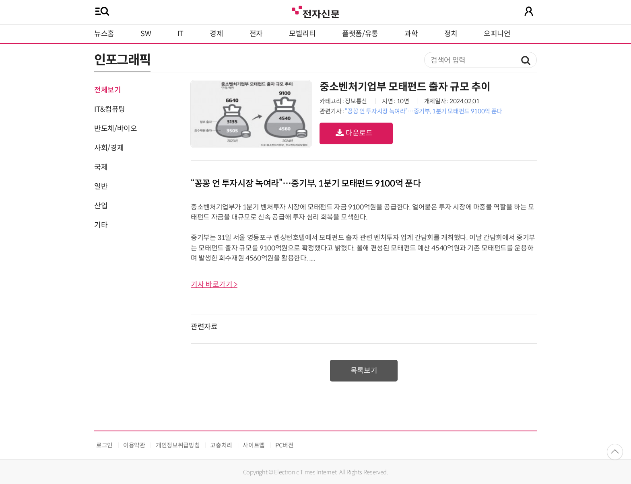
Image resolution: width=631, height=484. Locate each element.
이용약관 (134, 445)
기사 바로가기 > (214, 284)
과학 (411, 33)
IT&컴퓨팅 (109, 109)
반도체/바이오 (115, 128)
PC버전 (284, 445)
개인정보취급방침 (178, 445)
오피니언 (497, 33)
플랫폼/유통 (360, 33)
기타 (100, 225)
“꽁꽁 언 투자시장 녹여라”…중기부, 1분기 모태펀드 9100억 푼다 (423, 111)
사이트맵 (254, 445)
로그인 (104, 445)
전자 (256, 33)
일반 (100, 186)
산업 (100, 205)
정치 (451, 33)
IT (180, 33)
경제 (216, 33)
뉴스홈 (104, 33)
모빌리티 (302, 33)
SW (145, 33)
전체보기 (107, 90)
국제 (100, 167)
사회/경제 (109, 148)
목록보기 (364, 370)
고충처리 (221, 445)
